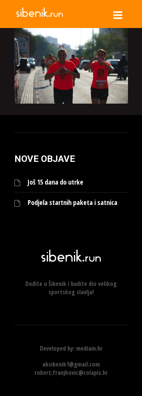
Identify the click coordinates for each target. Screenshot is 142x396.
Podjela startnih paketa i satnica (72, 202)
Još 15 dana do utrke (55, 182)
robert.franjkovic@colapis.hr (71, 372)
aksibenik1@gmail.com (71, 364)
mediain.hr (89, 348)
